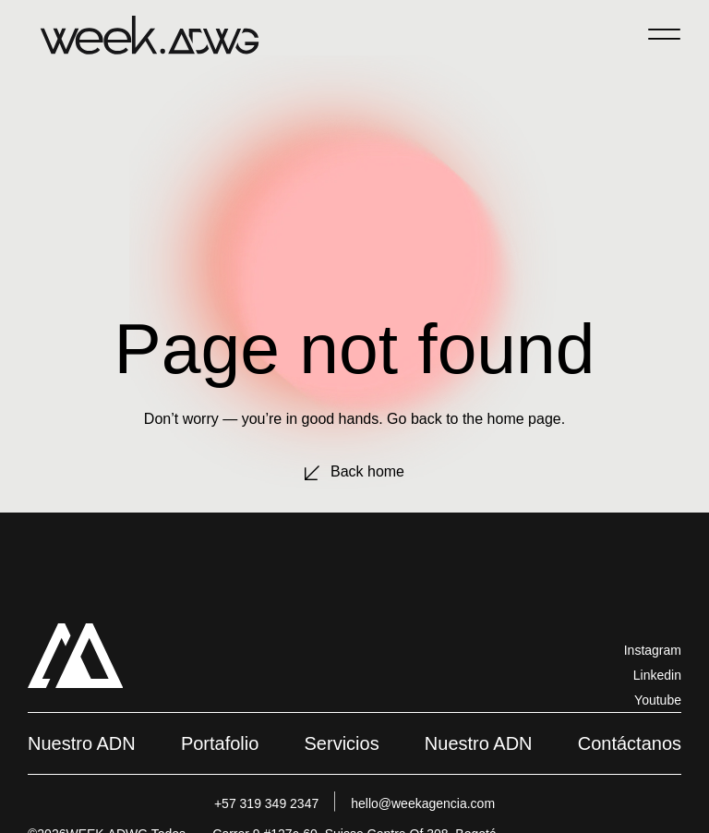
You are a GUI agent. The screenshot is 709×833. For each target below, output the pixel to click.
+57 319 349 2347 (266, 803)
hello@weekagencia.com (423, 803)
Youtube (657, 700)
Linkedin (657, 675)
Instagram (652, 650)
